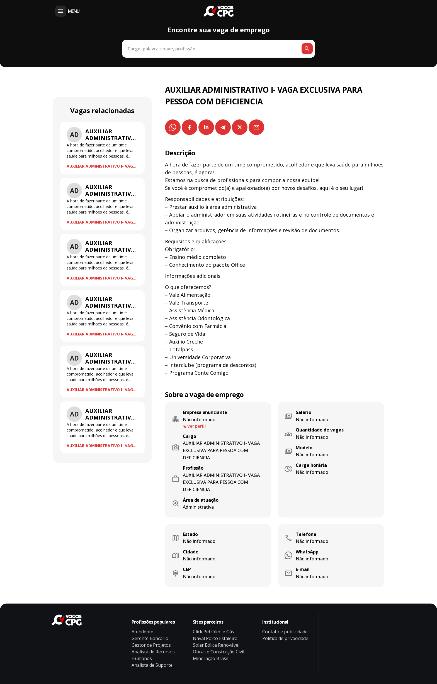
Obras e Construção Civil (218, 652)
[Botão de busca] (307, 48)
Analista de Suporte (152, 665)
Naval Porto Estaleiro (215, 638)
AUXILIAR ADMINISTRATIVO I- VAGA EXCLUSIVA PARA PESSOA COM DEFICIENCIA (101, 166)
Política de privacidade (285, 638)
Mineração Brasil (210, 658)
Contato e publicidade (285, 632)
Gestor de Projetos (151, 645)
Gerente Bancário (150, 638)
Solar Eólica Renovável (216, 645)
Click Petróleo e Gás (213, 632)
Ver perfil (196, 426)
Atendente (142, 632)
